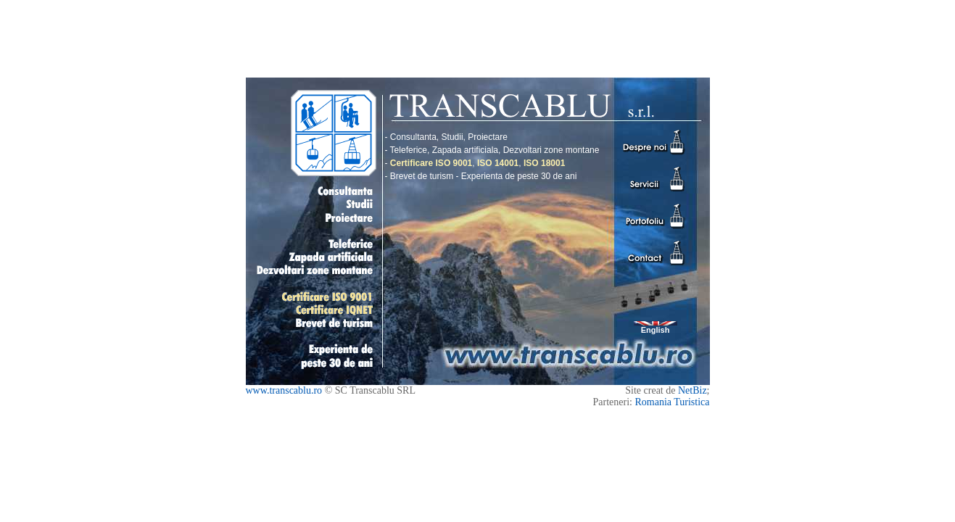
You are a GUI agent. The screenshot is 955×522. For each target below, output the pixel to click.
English (655, 327)
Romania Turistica (671, 402)
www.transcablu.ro (284, 390)
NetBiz (692, 390)
